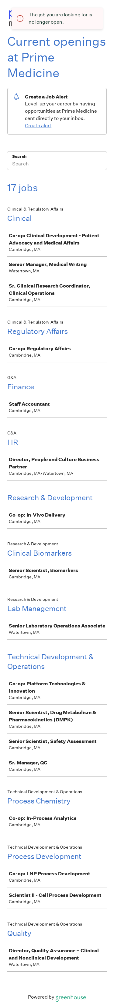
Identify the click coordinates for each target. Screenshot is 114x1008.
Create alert (38, 125)
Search (19, 156)
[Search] (57, 164)
